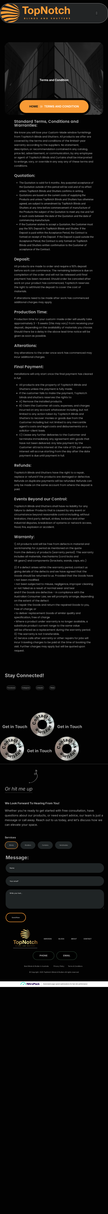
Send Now (50, 917)
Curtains (45, 845)
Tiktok (53, 688)
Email (66, 955)
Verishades (63, 845)
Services (48, 939)
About (74, 939)
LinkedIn (40, 688)
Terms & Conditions (75, 966)
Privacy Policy (59, 966)
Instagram (26, 688)
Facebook (11, 688)
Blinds (11, 845)
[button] (96, 13)
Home (34, 106)
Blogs (61, 939)
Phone (44, 955)
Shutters (28, 845)
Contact (88, 939)
